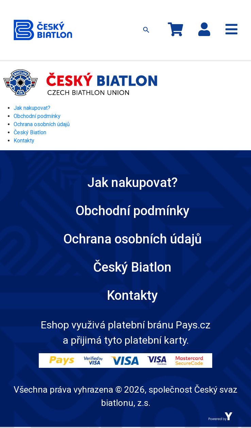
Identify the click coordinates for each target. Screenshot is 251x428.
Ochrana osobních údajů (42, 124)
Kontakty (24, 140)
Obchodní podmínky (37, 116)
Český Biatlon (30, 132)
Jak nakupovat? (32, 108)
